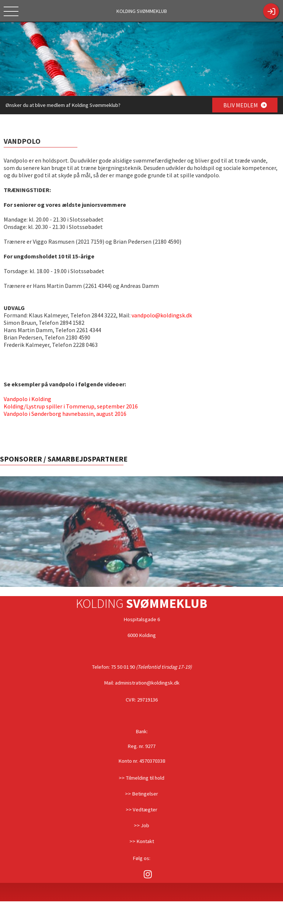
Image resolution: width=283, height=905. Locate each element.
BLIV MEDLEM (244, 105)
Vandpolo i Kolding (27, 399)
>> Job (141, 825)
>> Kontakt (141, 841)
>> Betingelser (141, 793)
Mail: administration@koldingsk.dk (141, 682)
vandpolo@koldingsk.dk (162, 315)
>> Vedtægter (141, 809)
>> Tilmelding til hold (141, 778)
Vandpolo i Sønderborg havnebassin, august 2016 (65, 413)
